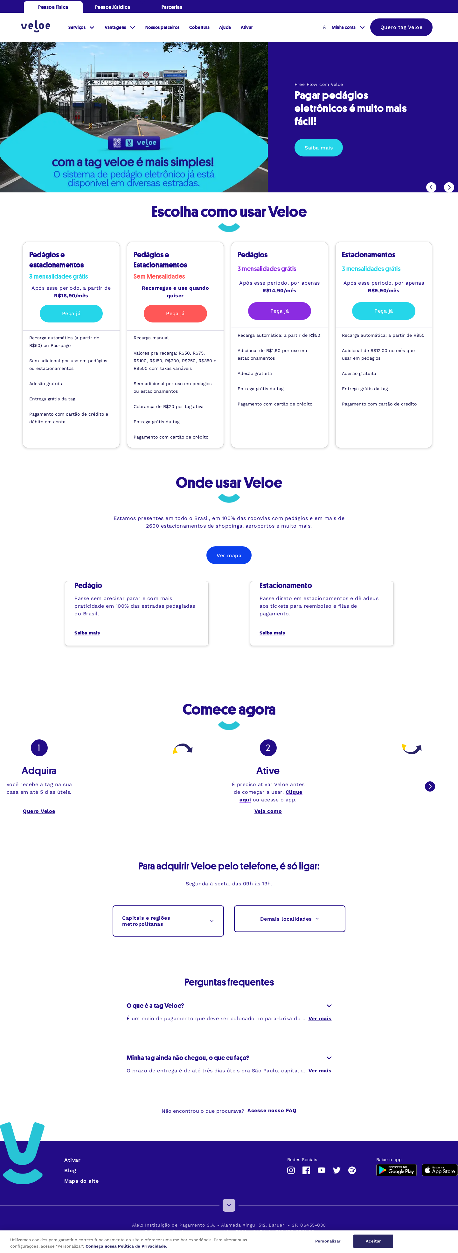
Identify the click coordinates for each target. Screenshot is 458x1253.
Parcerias (172, 6)
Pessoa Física (53, 6)
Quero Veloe (39, 811)
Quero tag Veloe (401, 27)
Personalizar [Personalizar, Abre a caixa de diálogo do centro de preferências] (328, 1241)
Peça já (71, 313)
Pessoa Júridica (112, 6)
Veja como (268, 811)
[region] (229, 1241)
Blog (70, 1170)
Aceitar (373, 1241)
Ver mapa (229, 555)
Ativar (72, 1160)
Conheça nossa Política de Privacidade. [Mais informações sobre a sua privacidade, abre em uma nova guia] (126, 1246)
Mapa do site (81, 1181)
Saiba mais (319, 148)
